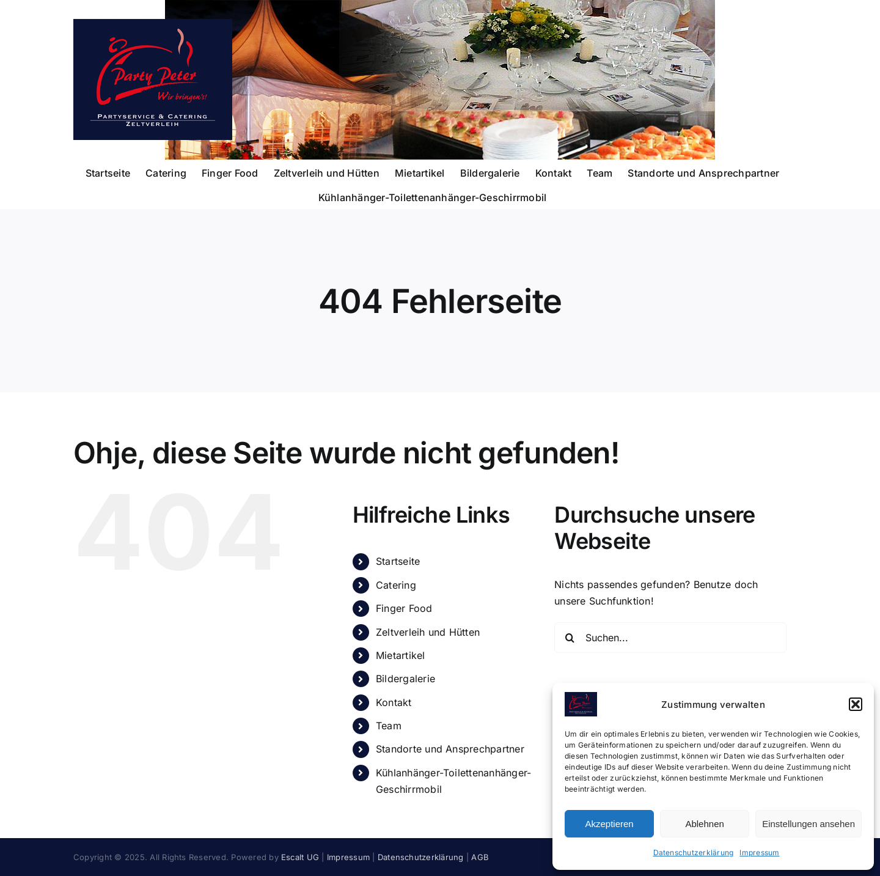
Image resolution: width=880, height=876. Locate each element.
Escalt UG (300, 857)
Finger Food (404, 608)
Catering (396, 585)
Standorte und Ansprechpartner (450, 749)
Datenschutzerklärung (693, 852)
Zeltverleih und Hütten (428, 632)
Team (389, 726)
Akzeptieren (609, 824)
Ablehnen (704, 824)
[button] (855, 704)
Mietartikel (400, 655)
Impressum (759, 852)
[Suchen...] (670, 637)
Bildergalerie (405, 678)
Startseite (398, 561)
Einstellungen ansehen (808, 824)
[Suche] (569, 637)
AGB (480, 857)
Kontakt (394, 702)
